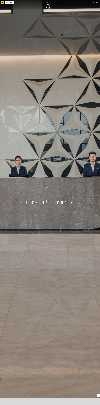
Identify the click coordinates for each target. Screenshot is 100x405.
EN (97, 2)
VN (93, 2)
